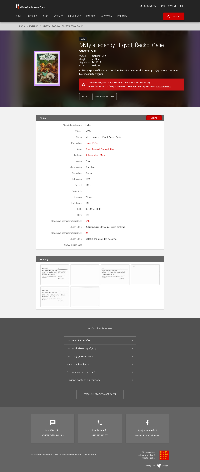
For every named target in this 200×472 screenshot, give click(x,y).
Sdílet (85, 96)
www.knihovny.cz (163, 86)
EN (181, 6)
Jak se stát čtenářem (79, 340)
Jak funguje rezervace (80, 356)
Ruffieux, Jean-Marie (95, 155)
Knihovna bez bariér (78, 364)
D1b (88, 221)
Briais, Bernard (93, 149)
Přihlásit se (147, 6)
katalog (33, 26)
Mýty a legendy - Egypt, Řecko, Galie (62, 26)
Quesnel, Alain (88, 50)
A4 (87, 233)
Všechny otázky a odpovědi (100, 394)
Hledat (174, 16)
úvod (22, 26)
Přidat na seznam (104, 96)
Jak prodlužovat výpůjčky (81, 348)
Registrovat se (168, 6)
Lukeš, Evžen (92, 143)
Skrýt (154, 118)
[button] (46, 68)
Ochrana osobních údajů (81, 372)
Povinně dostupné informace (84, 380)
